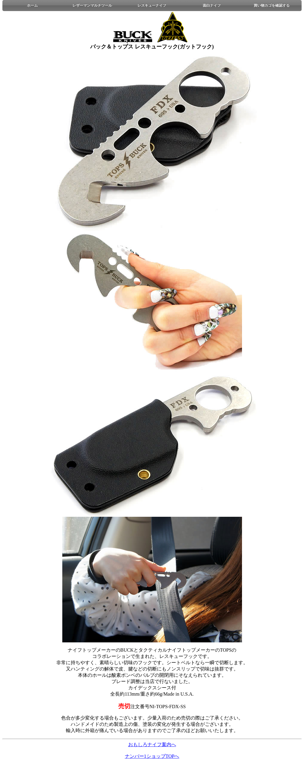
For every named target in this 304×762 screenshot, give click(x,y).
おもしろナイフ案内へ (152, 744)
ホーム (32, 5)
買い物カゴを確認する (272, 5)
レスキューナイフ (151, 5)
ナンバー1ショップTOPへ (152, 756)
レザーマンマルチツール (92, 5)
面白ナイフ (212, 5)
